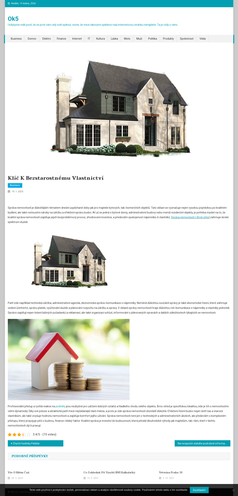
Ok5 (13, 18)
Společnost (186, 38)
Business (16, 38)
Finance (61, 38)
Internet (77, 38)
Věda (203, 38)
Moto (127, 38)
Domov (32, 38)
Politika (152, 38)
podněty (60, 406)
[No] (233, 490)
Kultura (100, 38)
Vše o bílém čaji (18, 472)
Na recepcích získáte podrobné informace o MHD (204, 443)
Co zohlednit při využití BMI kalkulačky (109, 472)
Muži (139, 38)
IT (89, 38)
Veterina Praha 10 (170, 472)
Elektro (46, 38)
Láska (114, 38)
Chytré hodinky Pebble (26, 443)
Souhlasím (199, 490)
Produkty (168, 38)
